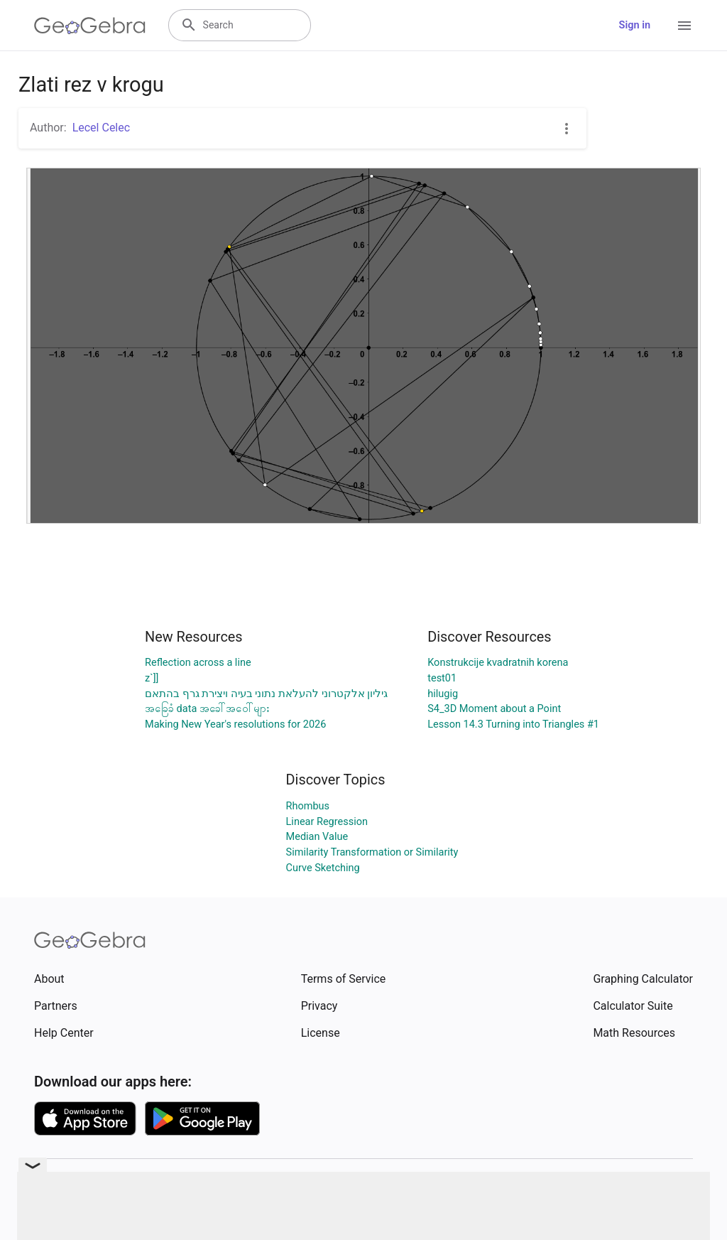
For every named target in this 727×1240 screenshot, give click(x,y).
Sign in (634, 25)
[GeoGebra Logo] (90, 25)
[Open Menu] (684, 25)
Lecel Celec (101, 127)
